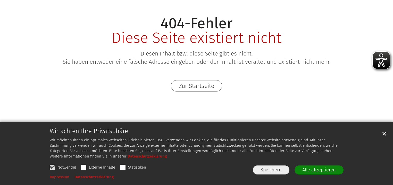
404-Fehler (196, 23)
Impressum (59, 177)
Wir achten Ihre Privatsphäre (89, 131)
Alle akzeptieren (319, 170)
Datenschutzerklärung (147, 156)
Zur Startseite (196, 85)
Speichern (271, 170)
